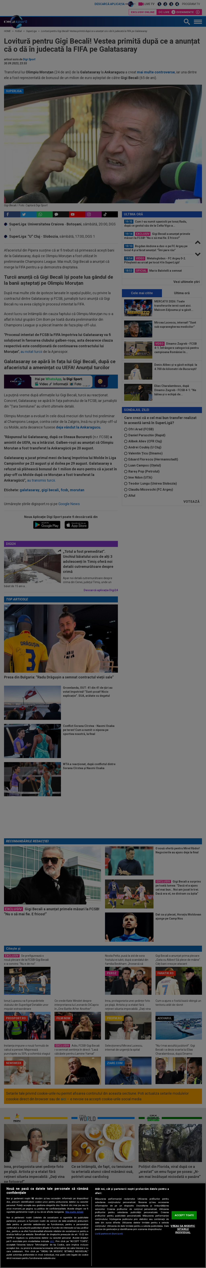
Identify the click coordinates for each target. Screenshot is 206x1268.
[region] (103, 1225)
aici (52, 1241)
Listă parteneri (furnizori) (109, 1233)
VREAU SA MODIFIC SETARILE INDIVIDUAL (183, 1229)
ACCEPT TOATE (184, 1215)
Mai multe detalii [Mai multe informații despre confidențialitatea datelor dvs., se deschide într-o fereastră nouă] (74, 1212)
